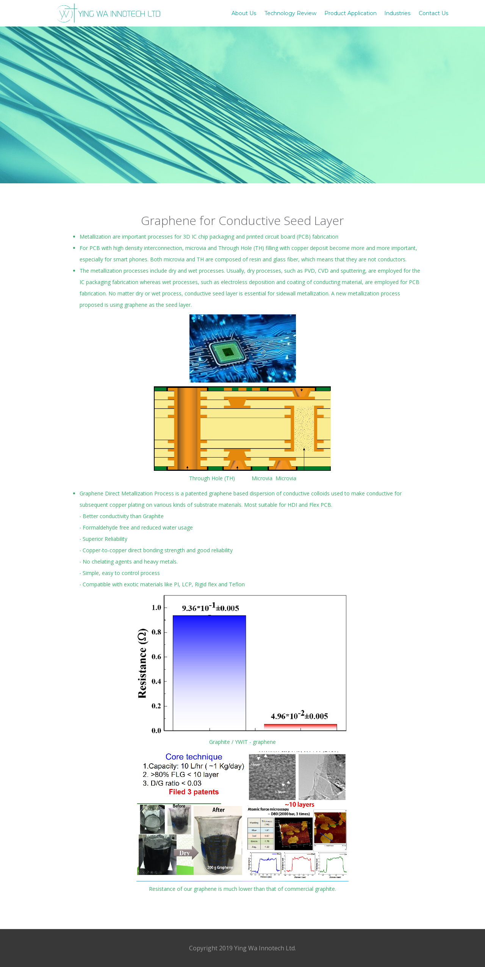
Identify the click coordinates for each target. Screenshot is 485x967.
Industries (397, 13)
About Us (244, 13)
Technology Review (290, 13)
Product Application (350, 13)
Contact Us (433, 13)
